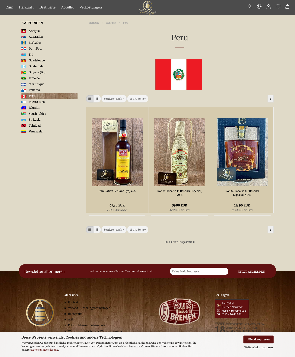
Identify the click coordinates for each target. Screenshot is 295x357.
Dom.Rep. (31, 48)
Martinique (32, 84)
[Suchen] (250, 6)
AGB (71, 319)
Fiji (27, 54)
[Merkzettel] (278, 6)
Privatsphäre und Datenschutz (86, 325)
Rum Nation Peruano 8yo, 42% (117, 191)
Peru (28, 96)
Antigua (30, 31)
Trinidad (31, 125)
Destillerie (47, 7)
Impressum (75, 314)
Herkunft (26, 7)
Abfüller (67, 7)
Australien (32, 36)
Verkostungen (91, 7)
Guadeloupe (33, 60)
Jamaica (30, 78)
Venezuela (32, 131)
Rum (9, 7)
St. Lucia (30, 119)
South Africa (33, 113)
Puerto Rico (33, 102)
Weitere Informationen (258, 347)
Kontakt (73, 302)
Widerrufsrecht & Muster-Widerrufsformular (96, 331)
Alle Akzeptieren (258, 339)
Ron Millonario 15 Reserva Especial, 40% (179, 192)
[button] (259, 6)
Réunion (30, 107)
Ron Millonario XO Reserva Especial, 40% (242, 192)
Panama (30, 90)
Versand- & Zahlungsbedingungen (89, 308)
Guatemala (32, 66)
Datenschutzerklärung (44, 349)
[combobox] (114, 98)
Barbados (31, 42)
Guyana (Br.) (33, 72)
